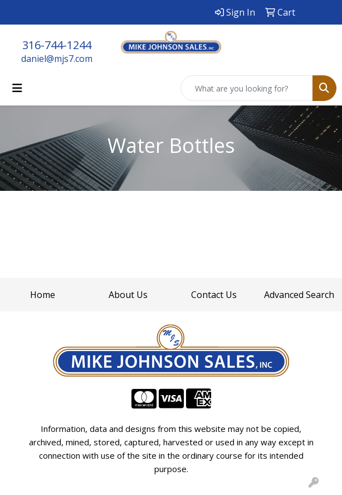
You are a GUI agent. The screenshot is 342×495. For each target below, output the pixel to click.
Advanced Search (299, 295)
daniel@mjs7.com (56, 58)
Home (42, 295)
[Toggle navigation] (17, 88)
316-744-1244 (56, 44)
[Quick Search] (246, 88)
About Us (128, 295)
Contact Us (214, 295)
